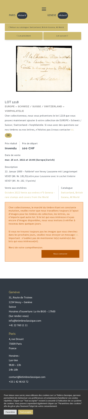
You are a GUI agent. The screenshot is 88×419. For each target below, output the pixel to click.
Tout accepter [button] (25, 412)
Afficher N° (22, 15)
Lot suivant (61, 36)
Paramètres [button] (10, 412)
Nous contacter (60, 254)
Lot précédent (24, 36)
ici (72, 129)
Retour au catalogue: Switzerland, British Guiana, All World (36, 27)
